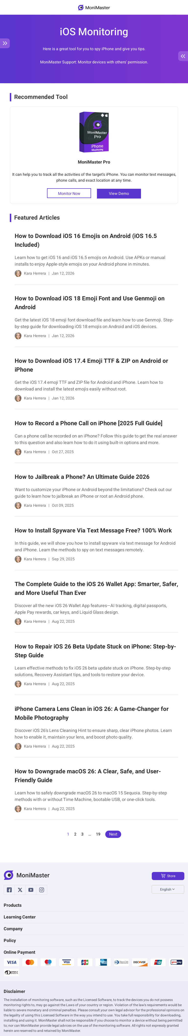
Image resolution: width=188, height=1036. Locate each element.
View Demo (119, 194)
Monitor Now (69, 194)
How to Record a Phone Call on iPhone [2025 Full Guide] (89, 423)
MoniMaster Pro (94, 162)
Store (168, 876)
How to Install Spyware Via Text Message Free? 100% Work (93, 530)
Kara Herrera (35, 273)
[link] (94, 255)
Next (113, 834)
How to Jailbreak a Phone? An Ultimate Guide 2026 (82, 477)
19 (98, 834)
